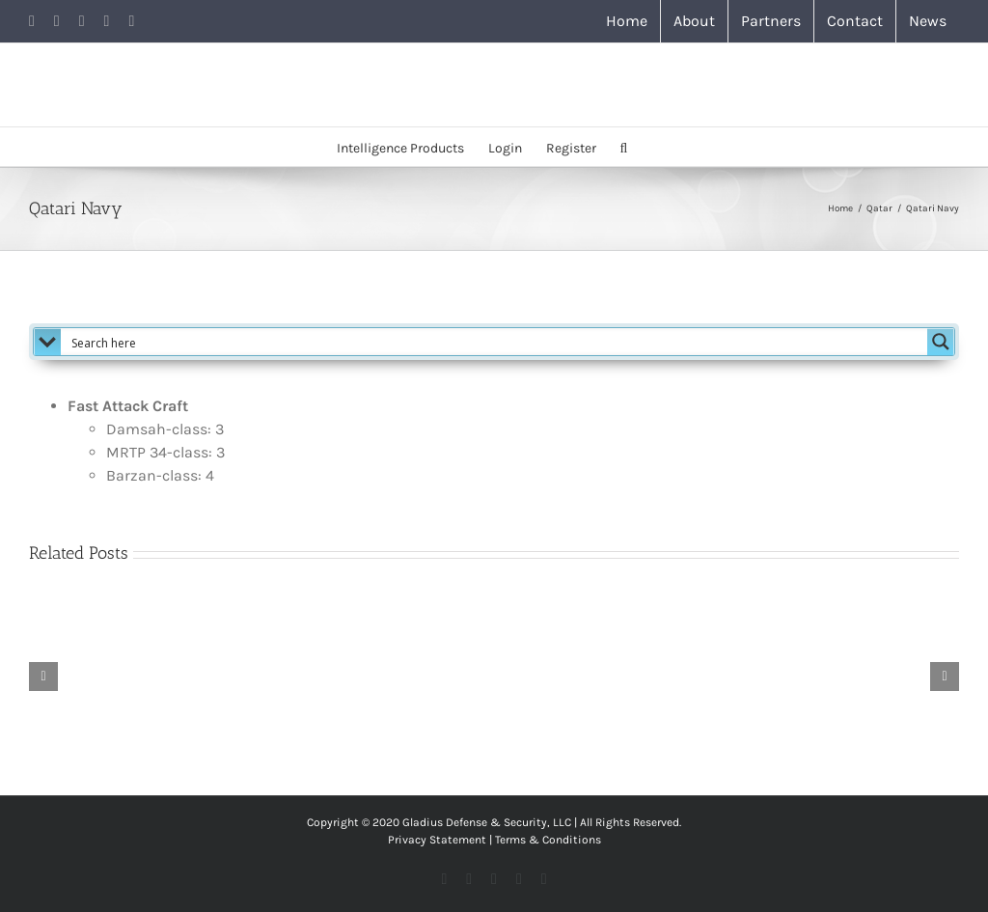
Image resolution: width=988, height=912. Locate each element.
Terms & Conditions (548, 839)
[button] (624, 146)
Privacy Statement (437, 839)
